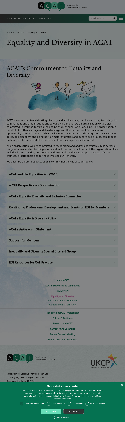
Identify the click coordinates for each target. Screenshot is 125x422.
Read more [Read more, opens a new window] (66, 399)
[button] (62, 417)
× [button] (122, 385)
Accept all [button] (51, 411)
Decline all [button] (74, 411)
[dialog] (62, 402)
